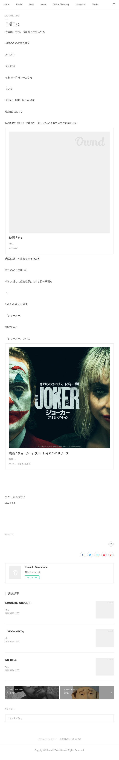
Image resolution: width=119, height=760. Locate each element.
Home (6, 4)
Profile (19, 4)
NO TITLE (11, 664)
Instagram (80, 4)
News (43, 4)
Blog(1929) (9, 538)
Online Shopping (61, 4)
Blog (31, 4)
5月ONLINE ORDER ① (18, 606)
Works (95, 4)
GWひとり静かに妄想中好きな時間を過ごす (26, 670)
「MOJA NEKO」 (15, 635)
